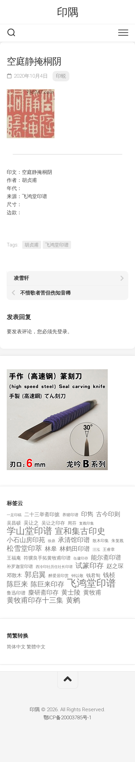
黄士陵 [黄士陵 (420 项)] (70, 592)
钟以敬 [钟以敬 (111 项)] (77, 575)
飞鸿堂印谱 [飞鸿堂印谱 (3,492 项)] (91, 583)
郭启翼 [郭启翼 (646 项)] (35, 575)
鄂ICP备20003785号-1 (67, 718)
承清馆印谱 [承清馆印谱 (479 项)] (74, 540)
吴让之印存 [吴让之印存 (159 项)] (53, 523)
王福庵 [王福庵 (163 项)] (14, 558)
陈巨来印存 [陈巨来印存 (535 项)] (47, 584)
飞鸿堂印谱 (57, 244)
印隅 (67, 12)
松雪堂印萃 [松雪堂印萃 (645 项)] (24, 549)
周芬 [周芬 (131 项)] (72, 523)
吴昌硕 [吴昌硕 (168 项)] (14, 523)
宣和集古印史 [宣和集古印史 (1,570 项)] (80, 531)
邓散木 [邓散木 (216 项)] (14, 575)
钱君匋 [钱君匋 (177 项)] (93, 575)
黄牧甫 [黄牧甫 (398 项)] (92, 592)
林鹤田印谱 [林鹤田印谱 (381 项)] (75, 548)
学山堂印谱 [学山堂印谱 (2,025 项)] (29, 531)
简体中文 (16, 646)
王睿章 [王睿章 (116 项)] (109, 549)
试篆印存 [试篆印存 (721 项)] (89, 566)
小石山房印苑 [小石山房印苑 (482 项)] (26, 540)
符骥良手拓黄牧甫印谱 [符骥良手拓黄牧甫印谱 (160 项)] (47, 558)
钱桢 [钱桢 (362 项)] (109, 574)
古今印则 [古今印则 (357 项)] (108, 514)
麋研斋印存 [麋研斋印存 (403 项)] (43, 592)
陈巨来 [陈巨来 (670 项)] (17, 584)
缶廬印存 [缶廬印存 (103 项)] (80, 558)
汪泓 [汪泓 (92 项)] (96, 549)
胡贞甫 (32, 244)
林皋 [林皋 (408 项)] (51, 548)
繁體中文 (36, 646)
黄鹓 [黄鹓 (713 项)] (73, 600)
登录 (62, 332)
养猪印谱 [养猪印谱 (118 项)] (70, 514)
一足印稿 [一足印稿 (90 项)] (14, 515)
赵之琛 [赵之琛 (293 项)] (115, 566)
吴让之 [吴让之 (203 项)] (31, 523)
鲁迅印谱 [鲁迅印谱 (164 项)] (16, 593)
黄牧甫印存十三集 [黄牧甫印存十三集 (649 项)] (35, 600)
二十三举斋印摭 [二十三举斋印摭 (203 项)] (42, 514)
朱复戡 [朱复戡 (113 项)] (117, 540)
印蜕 (61, 76)
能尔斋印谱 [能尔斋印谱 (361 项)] (106, 557)
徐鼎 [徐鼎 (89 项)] (51, 541)
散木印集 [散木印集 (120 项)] (101, 540)
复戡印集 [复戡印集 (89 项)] (86, 523)
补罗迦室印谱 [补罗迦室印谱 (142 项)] (20, 566)
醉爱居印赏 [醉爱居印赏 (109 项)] (58, 575)
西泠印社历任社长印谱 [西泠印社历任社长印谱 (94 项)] (54, 567)
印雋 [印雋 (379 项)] (87, 514)
